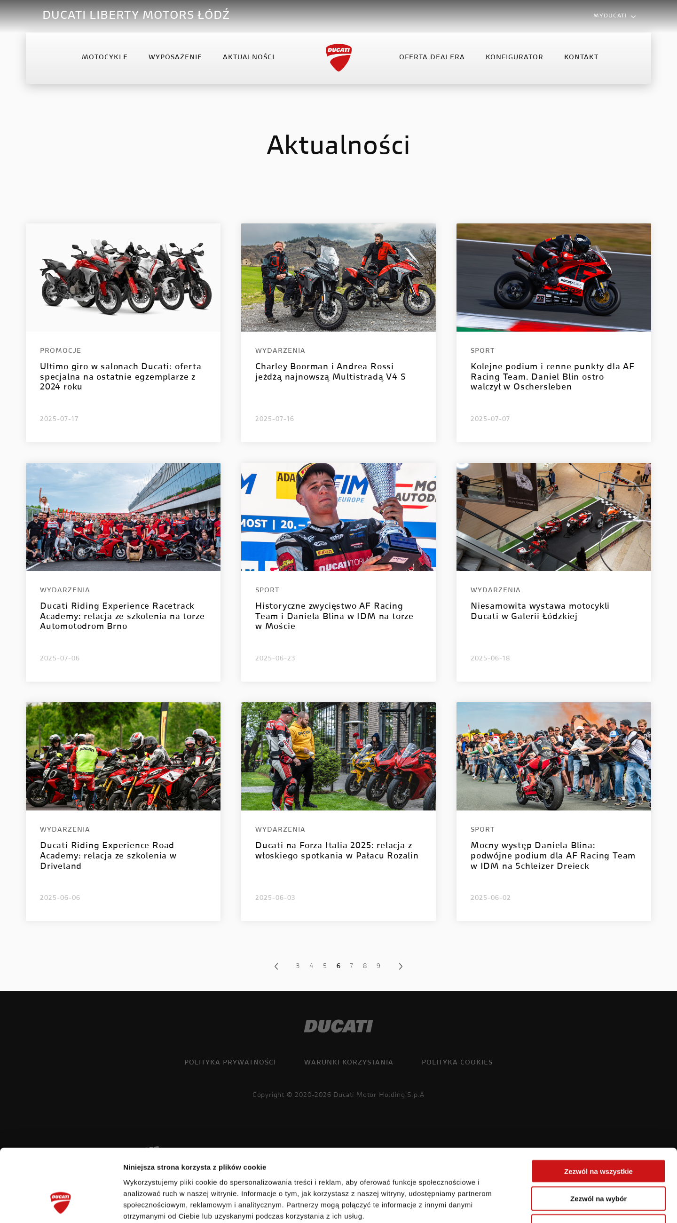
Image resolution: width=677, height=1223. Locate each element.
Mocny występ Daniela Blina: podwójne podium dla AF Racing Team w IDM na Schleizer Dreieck (553, 856)
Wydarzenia (280, 351)
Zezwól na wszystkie (598, 1108)
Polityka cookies (457, 1063)
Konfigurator (514, 58)
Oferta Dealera (432, 58)
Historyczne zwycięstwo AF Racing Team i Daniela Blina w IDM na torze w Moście (334, 617)
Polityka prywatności (230, 1063)
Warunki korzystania (349, 1063)
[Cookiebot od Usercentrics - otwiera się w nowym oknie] (61, 1205)
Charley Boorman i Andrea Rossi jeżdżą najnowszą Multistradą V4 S (330, 372)
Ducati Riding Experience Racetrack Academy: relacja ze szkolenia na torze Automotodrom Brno (122, 617)
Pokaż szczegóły (501, 1204)
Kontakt (581, 58)
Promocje (60, 351)
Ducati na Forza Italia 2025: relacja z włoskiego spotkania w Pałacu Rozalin (337, 851)
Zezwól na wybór (598, 1135)
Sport (483, 351)
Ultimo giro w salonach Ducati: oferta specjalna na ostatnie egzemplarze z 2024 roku (121, 377)
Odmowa (598, 1163)
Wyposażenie (175, 58)
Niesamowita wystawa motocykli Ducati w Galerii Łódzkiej (540, 612)
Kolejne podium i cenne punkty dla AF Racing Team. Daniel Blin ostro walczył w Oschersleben (553, 377)
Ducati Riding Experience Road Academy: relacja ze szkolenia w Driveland (108, 856)
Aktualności (249, 58)
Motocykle (105, 58)
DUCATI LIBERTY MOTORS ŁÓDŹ (136, 16)
